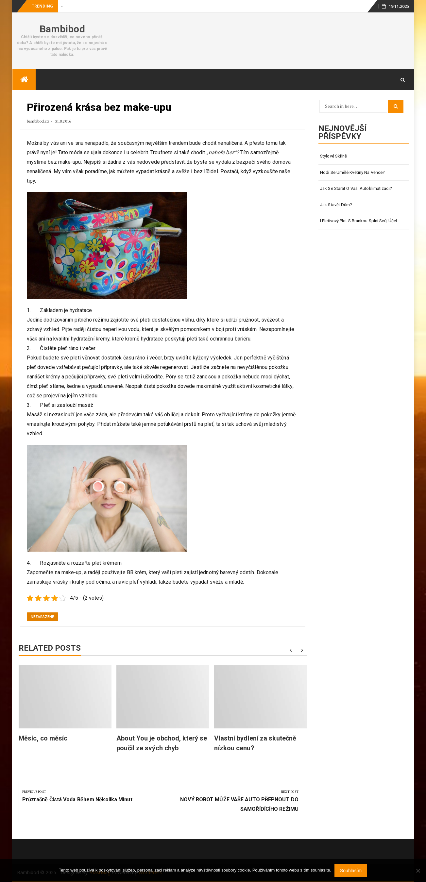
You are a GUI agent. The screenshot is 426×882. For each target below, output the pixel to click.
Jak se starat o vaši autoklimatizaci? (356, 188)
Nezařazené (42, 617)
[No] (418, 870)
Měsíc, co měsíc (43, 738)
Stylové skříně (333, 156)
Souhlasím (351, 870)
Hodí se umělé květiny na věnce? (352, 172)
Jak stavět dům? (336, 204)
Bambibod (62, 29)
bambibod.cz (38, 121)
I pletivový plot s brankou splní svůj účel (358, 220)
